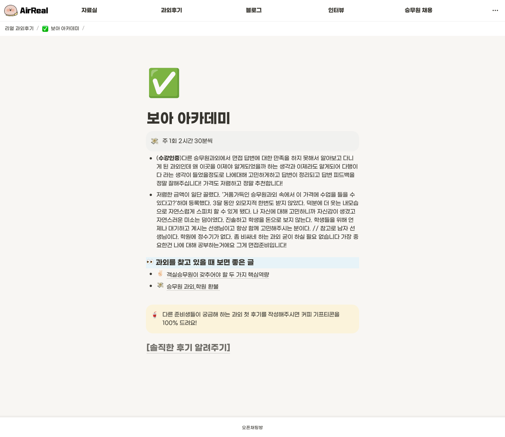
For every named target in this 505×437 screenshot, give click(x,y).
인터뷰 (336, 10)
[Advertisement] (252, 399)
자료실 (89, 10)
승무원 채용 (418, 10)
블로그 (254, 10)
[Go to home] (26, 10)
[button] (495, 10)
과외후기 (171, 10)
